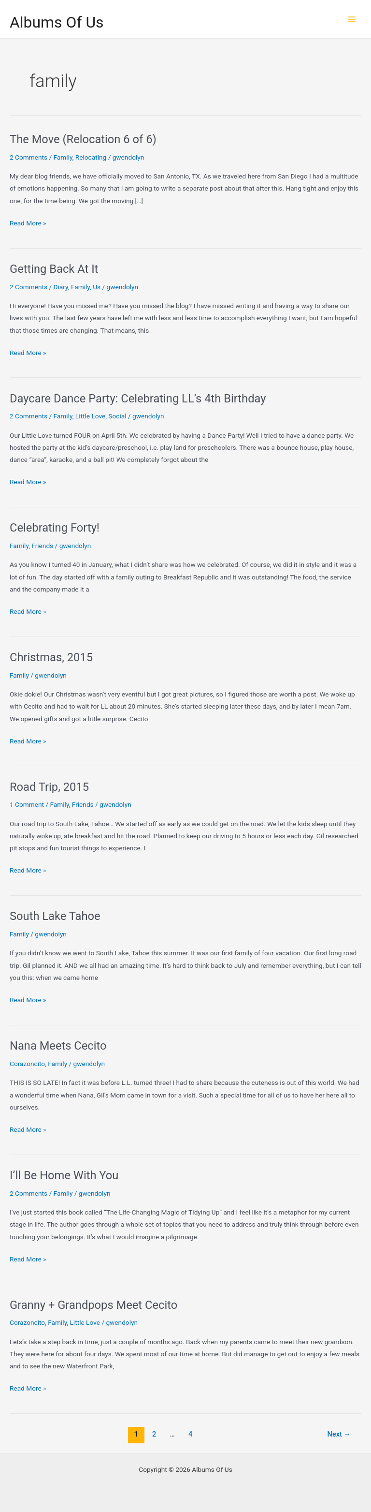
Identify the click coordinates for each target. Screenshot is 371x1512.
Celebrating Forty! (55, 527)
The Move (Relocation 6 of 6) (83, 139)
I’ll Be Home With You (64, 1175)
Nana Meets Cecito (58, 1045)
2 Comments (28, 157)
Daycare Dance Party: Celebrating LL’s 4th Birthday (138, 398)
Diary (61, 287)
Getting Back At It (54, 269)
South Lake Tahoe (55, 916)
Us (96, 287)
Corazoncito (27, 1063)
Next (339, 1434)
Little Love (90, 416)
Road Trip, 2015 (49, 787)
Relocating (90, 157)
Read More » (28, 223)
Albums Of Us (57, 22)
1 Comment (27, 804)
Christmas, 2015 (51, 657)
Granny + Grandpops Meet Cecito (93, 1305)
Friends (42, 545)
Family (63, 157)
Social (117, 416)
